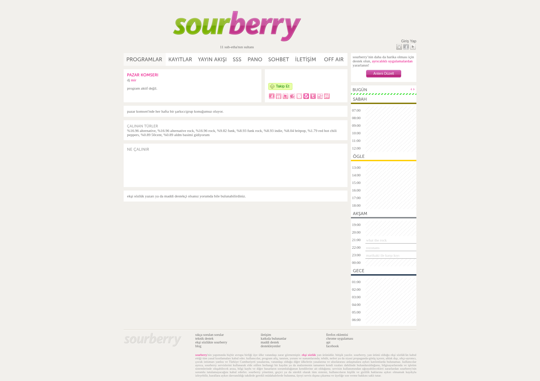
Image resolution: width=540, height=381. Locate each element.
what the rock (376, 240)
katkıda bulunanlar (274, 338)
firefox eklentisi (337, 335)
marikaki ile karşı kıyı (382, 255)
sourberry (201, 355)
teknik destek (204, 338)
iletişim (266, 335)
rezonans (373, 248)
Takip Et (282, 86)
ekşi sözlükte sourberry (211, 342)
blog (198, 346)
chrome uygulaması (339, 338)
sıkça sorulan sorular (209, 335)
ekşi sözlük (309, 355)
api (328, 342)
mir (133, 80)
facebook (332, 346)
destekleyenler (271, 346)
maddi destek (270, 342)
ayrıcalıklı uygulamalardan (392, 61)
